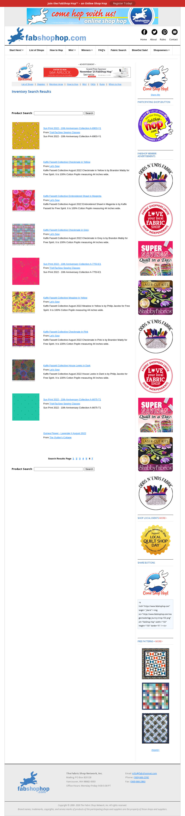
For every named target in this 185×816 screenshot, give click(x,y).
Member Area (56, 84)
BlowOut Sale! (140, 50)
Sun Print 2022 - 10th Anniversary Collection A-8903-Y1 (72, 128)
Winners (87, 50)
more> (163, 518)
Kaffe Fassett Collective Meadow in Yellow (65, 297)
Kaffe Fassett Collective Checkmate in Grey (66, 230)
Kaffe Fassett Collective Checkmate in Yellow (66, 162)
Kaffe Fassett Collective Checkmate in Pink (65, 331)
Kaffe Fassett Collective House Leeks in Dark (67, 365)
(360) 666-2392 (141, 777)
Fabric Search (118, 50)
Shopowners (162, 50)
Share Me (155, 94)
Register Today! (122, 3)
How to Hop (56, 50)
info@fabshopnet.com (144, 773)
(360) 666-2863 (137, 781)
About (153, 39)
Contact (173, 39)
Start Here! (17, 50)
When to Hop (115, 84)
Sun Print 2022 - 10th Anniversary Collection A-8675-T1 (72, 399)
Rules (163, 39)
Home (143, 39)
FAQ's (101, 50)
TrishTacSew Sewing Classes (64, 132)
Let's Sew (55, 166)
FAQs (93, 84)
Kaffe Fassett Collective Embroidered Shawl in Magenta (72, 196)
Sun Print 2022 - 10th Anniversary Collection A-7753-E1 (72, 264)
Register (41, 84)
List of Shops (36, 50)
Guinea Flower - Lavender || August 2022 (64, 433)
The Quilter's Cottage (60, 437)
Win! (72, 50)
